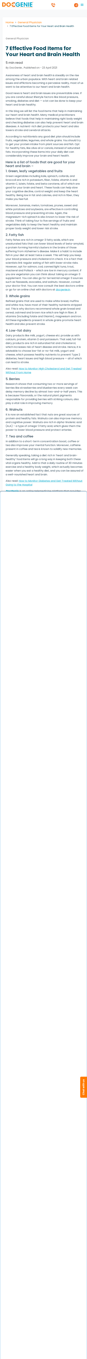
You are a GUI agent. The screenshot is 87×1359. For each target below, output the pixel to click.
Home (10, 22)
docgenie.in (63, 289)
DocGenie (12, 491)
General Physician (30, 22)
